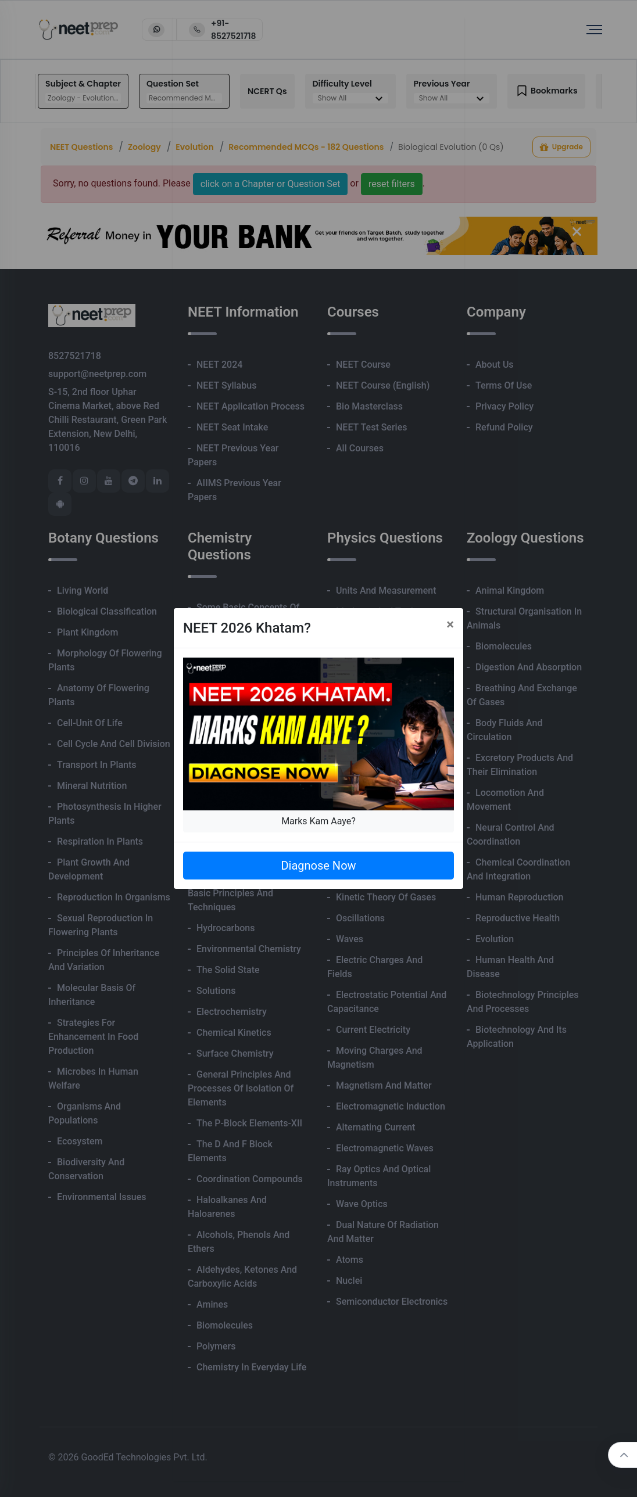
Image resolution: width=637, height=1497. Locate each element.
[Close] (450, 624)
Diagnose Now (318, 866)
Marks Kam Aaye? (318, 821)
